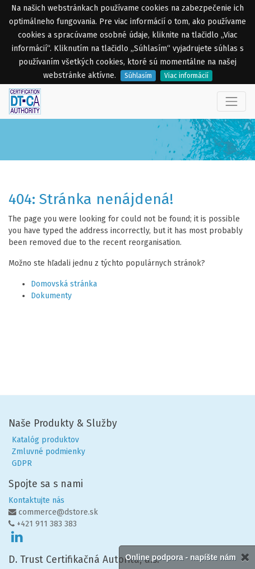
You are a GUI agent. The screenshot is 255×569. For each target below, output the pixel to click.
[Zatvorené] (244, 557)
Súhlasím (138, 76)
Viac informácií (186, 76)
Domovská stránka (64, 284)
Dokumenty (51, 295)
